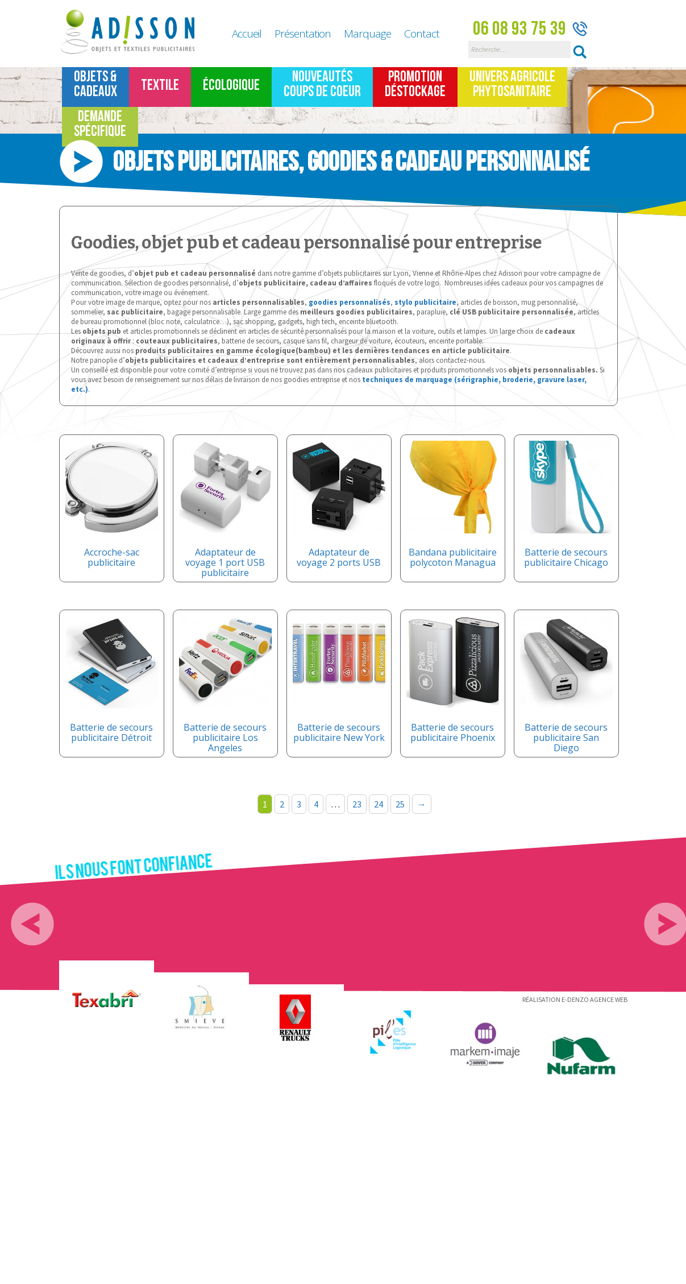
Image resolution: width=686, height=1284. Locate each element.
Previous (32, 924)
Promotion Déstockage (415, 84)
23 (356, 804)
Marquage (367, 33)
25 (400, 804)
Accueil (246, 33)
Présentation (303, 33)
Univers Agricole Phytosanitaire (512, 84)
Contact (421, 33)
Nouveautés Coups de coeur (322, 84)
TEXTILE (160, 85)
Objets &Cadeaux (95, 84)
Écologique (231, 85)
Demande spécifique (100, 124)
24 (378, 804)
